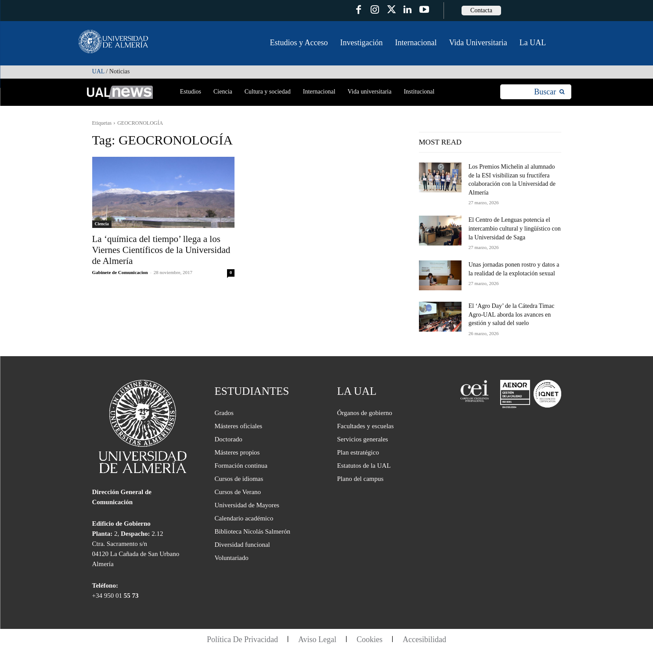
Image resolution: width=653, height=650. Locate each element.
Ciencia (102, 223)
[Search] (549, 92)
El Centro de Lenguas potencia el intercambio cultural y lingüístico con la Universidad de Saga (515, 228)
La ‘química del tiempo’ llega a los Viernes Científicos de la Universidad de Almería (161, 250)
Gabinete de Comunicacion (120, 272)
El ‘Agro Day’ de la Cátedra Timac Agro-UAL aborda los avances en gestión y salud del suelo (512, 314)
